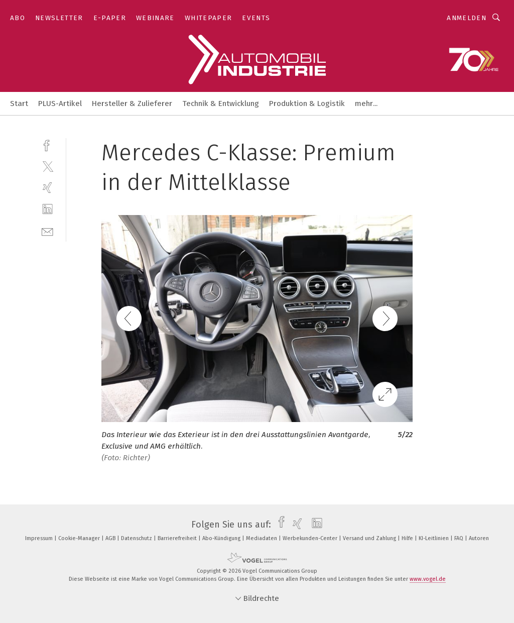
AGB (111, 538)
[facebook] (47, 144)
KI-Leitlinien (434, 538)
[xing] (47, 187)
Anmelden (466, 18)
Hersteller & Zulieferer (132, 103)
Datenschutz (137, 538)
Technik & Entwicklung (220, 103)
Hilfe (408, 538)
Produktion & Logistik (307, 103)
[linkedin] (47, 209)
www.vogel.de (428, 579)
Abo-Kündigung (222, 538)
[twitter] (47, 166)
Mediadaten (262, 538)
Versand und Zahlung (370, 538)
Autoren (479, 538)
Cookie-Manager (79, 538)
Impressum (39, 538)
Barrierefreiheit (178, 538)
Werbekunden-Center (311, 538)
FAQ (459, 538)
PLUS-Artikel (60, 103)
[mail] (47, 231)
